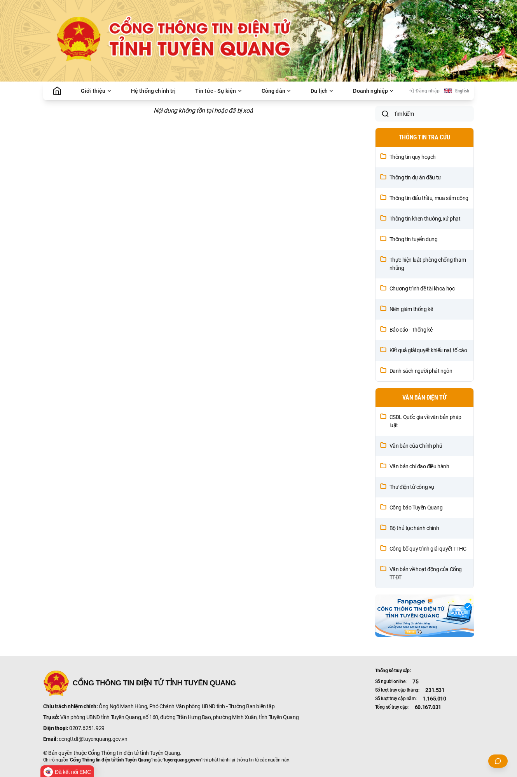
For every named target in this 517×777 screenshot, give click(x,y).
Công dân (277, 91)
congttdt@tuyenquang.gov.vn (93, 739)
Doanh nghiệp (373, 91)
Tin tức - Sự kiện (219, 91)
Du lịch (322, 91)
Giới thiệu (96, 91)
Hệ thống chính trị (153, 91)
